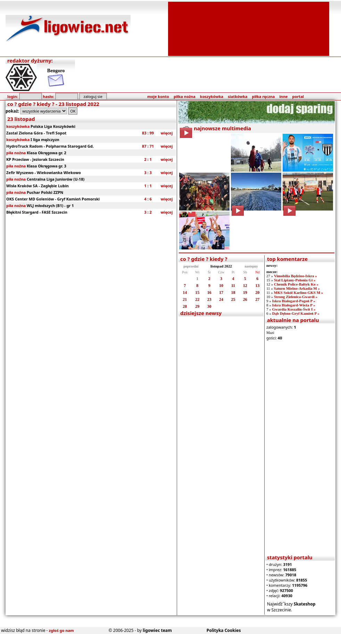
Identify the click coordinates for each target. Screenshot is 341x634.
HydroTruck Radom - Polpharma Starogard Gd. (50, 146)
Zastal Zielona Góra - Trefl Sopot (36, 132)
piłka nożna (185, 96)
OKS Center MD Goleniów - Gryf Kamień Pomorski (53, 198)
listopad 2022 (221, 266)
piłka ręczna (263, 96)
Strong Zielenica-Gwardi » (295, 297)
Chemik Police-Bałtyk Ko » (296, 284)
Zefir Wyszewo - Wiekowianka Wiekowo (43, 172)
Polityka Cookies (224, 630)
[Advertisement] (249, 28)
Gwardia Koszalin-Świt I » (293, 309)
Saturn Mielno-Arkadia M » (297, 288)
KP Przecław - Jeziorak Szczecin (35, 159)
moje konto (158, 96)
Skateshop (305, 604)
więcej (166, 132)
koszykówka (211, 96)
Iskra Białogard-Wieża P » (293, 305)
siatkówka (237, 96)
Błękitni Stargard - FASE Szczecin (36, 212)
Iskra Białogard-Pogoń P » (293, 301)
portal (298, 96)
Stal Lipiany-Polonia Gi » (295, 280)
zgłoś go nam (61, 630)
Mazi (270, 332)
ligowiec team (157, 630)
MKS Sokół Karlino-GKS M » (298, 292)
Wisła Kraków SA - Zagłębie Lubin (37, 185)
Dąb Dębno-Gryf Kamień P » (295, 313)
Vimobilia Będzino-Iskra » (295, 276)
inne (283, 96)
